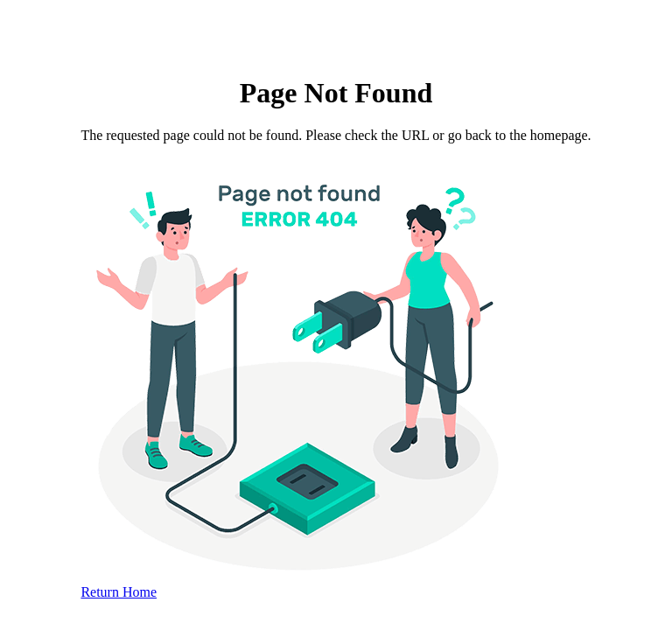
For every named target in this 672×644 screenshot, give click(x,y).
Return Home (118, 591)
